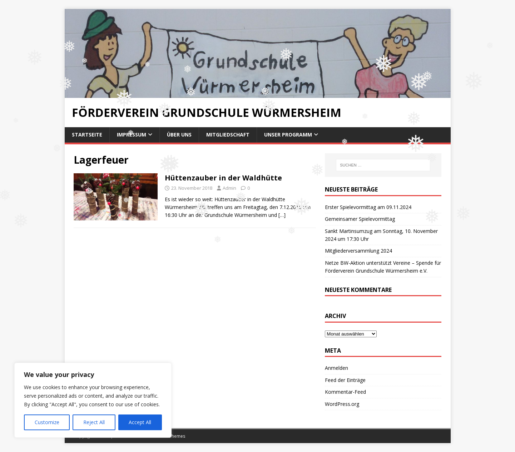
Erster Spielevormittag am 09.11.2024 (368, 207)
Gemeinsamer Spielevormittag (360, 218)
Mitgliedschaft (227, 134)
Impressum (131, 134)
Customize (47, 422)
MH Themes (173, 436)
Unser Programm (288, 134)
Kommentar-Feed (345, 391)
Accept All (140, 422)
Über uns (179, 134)
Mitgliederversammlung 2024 (358, 250)
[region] (93, 400)
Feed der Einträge (345, 380)
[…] (282, 215)
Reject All (94, 422)
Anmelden (336, 367)
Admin (229, 188)
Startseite (87, 134)
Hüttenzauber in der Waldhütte (223, 178)
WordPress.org (342, 404)
